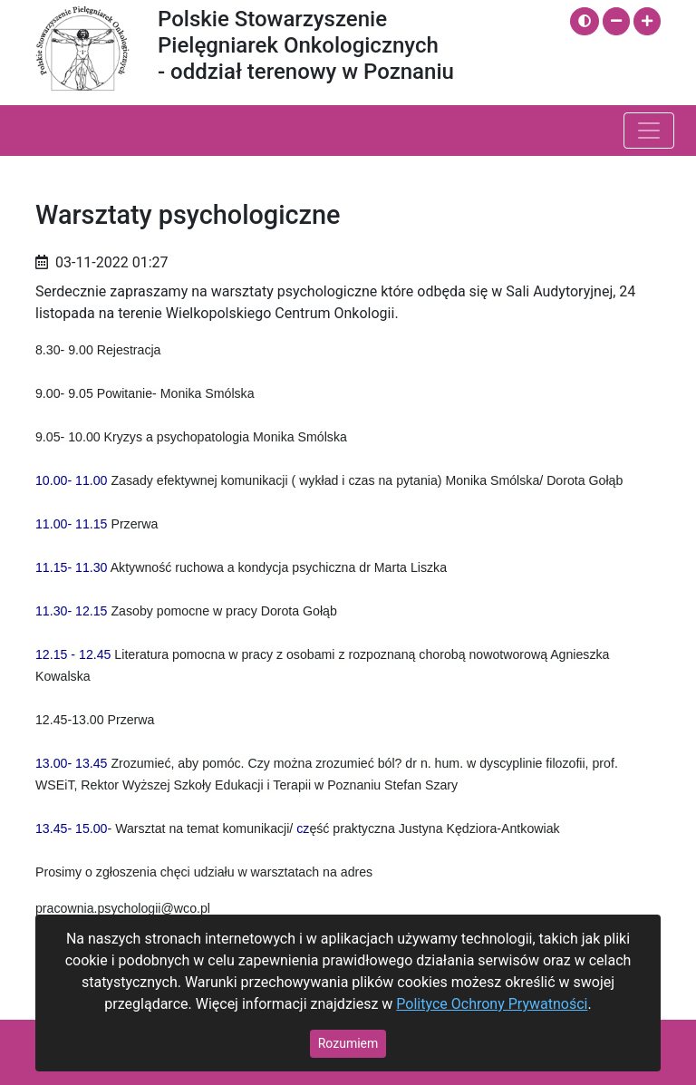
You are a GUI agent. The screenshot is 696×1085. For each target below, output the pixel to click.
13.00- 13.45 (71, 763)
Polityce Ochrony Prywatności (491, 1003)
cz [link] (302, 828)
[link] (71, 480)
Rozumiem (348, 1043)
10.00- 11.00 (71, 480)
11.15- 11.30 (71, 567)
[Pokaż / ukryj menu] (649, 130)
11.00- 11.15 (71, 524)
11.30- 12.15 (71, 611)
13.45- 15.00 (71, 828)
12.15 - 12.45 (73, 654)
